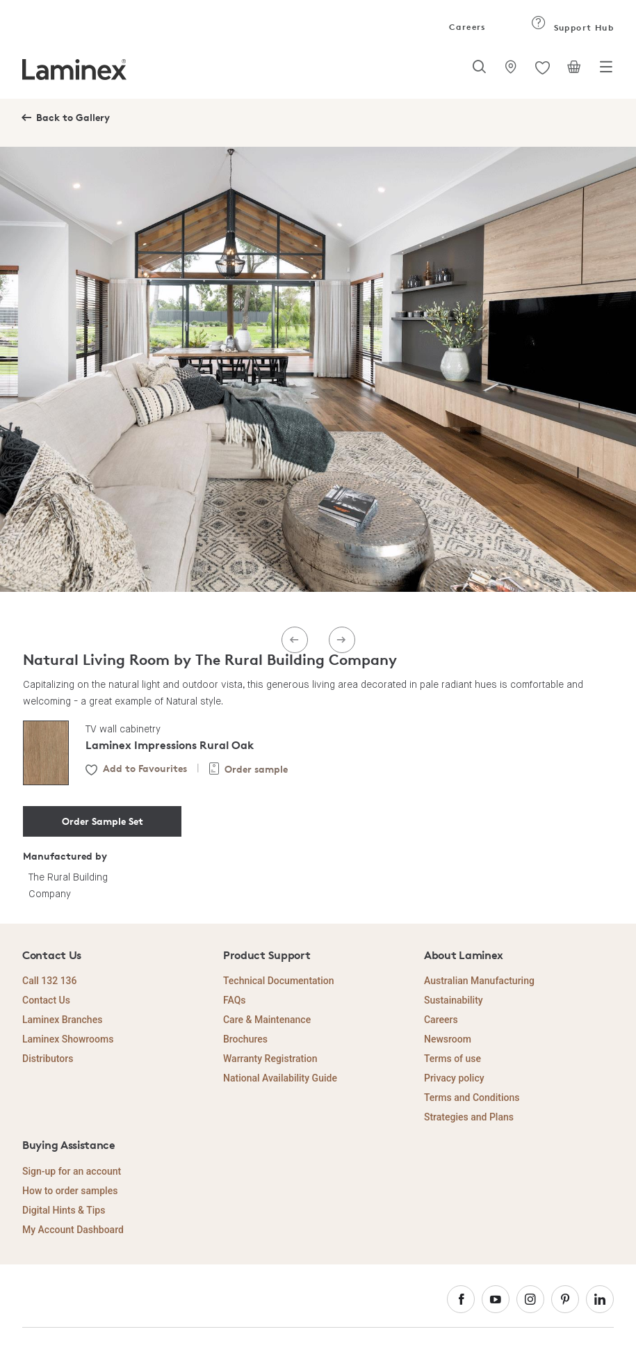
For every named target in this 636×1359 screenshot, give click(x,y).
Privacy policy (454, 1078)
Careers (466, 27)
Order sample (256, 769)
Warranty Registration (270, 1058)
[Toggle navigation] (606, 71)
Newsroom (447, 1039)
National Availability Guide (280, 1078)
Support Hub (572, 27)
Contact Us (46, 1000)
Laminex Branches (62, 1019)
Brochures (245, 1039)
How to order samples (69, 1190)
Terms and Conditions (471, 1097)
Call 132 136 (49, 980)
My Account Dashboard (73, 1229)
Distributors (47, 1058)
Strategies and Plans (469, 1117)
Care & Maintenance (267, 1019)
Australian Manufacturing (479, 980)
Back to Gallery (73, 117)
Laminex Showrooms (67, 1039)
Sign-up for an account (71, 1171)
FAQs (234, 1000)
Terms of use (452, 1058)
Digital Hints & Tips (63, 1210)
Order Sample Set (102, 821)
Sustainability (453, 1000)
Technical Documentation (278, 980)
